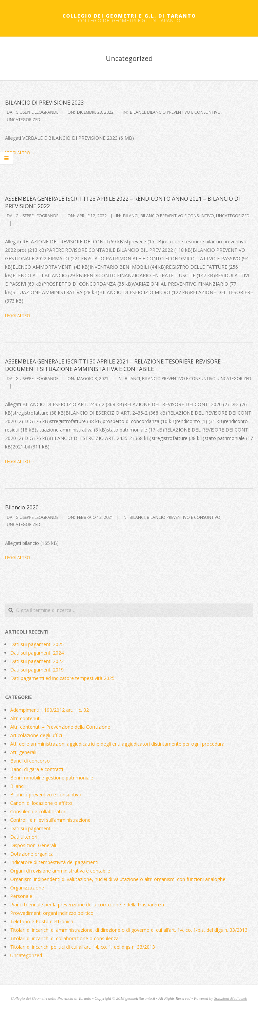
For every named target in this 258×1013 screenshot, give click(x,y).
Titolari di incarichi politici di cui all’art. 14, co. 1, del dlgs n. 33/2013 (82, 947)
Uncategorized (23, 120)
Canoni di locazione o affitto (41, 803)
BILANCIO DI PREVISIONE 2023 (44, 102)
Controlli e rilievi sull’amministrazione (50, 820)
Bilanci (137, 112)
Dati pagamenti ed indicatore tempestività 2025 (62, 678)
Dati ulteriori (23, 837)
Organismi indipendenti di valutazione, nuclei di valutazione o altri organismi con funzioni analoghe (117, 879)
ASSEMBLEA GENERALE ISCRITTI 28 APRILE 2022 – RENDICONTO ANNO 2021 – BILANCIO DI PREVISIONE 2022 (122, 202)
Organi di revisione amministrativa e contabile (60, 870)
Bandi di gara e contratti (36, 769)
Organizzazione (27, 887)
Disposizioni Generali (33, 845)
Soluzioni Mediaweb (230, 998)
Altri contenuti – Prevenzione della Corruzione (60, 727)
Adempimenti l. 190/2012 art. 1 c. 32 (49, 710)
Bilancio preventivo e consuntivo (184, 112)
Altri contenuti (25, 718)
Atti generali (23, 752)
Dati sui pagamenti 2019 (37, 669)
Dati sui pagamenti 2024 (37, 652)
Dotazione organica (32, 854)
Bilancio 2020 (22, 507)
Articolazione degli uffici (36, 735)
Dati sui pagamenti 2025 (37, 644)
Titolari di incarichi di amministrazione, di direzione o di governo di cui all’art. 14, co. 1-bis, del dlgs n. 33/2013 (128, 930)
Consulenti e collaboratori (38, 811)
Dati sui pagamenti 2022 (37, 661)
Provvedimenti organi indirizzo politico (52, 913)
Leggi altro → (20, 153)
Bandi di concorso (30, 760)
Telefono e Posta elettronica (41, 921)
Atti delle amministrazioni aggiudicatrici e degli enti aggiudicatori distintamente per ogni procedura (117, 744)
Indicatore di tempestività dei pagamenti (54, 862)
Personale (21, 896)
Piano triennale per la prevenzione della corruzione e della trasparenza (87, 904)
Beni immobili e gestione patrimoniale (51, 777)
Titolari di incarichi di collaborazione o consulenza (64, 938)
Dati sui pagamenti (31, 828)
